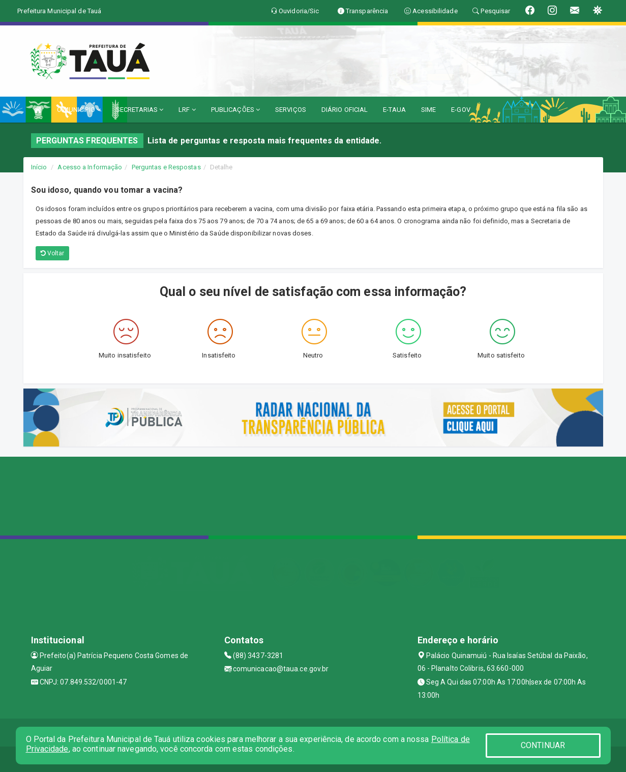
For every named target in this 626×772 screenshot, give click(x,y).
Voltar (53, 253)
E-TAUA (394, 109)
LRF (187, 109)
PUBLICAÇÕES (235, 109)
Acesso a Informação (89, 167)
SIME (428, 109)
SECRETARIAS (139, 109)
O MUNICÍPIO (79, 109)
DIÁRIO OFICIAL (344, 109)
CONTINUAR (543, 745)
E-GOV (460, 109)
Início (39, 167)
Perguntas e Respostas (166, 167)
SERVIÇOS (290, 109)
